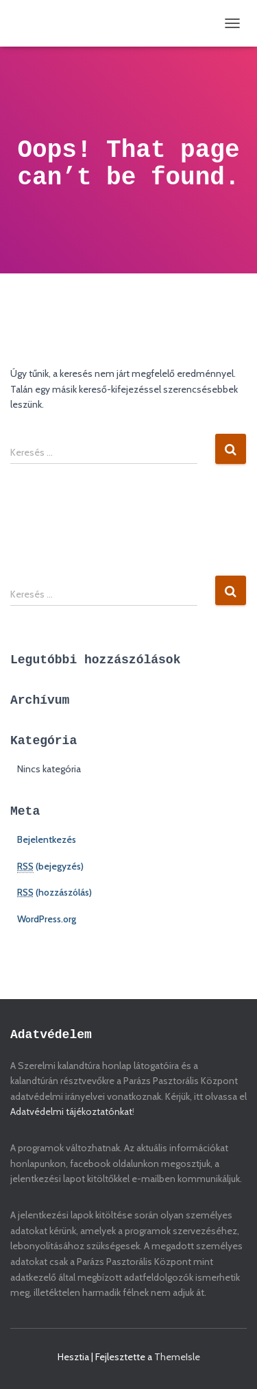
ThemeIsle (177, 1357)
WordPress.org (46, 919)
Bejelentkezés (46, 839)
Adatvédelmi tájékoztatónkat (71, 1111)
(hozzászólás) (54, 892)
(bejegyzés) (50, 866)
